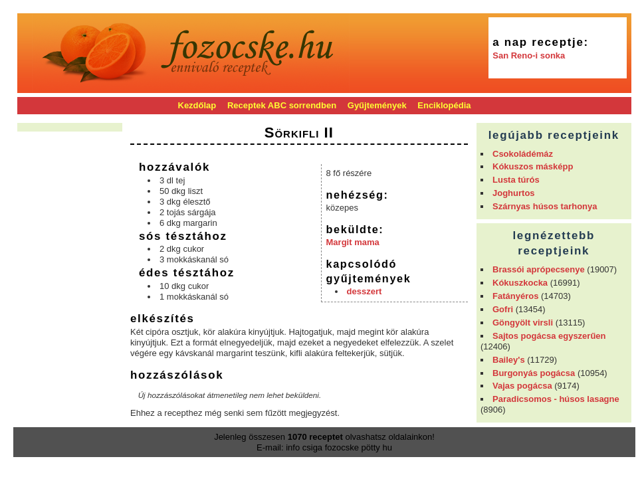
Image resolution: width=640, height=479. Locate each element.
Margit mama (352, 242)
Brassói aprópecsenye (538, 269)
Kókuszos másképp (532, 166)
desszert (364, 291)
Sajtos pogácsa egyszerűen (549, 336)
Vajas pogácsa (522, 386)
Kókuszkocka (520, 283)
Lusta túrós (516, 180)
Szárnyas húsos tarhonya (544, 206)
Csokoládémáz (522, 154)
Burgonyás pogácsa (533, 373)
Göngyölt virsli (522, 323)
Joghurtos (513, 193)
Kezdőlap (197, 105)
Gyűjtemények (377, 105)
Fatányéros (515, 296)
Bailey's (508, 360)
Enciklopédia (444, 105)
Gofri (502, 309)
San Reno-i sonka (528, 55)
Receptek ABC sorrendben (281, 105)
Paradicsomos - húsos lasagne (555, 399)
